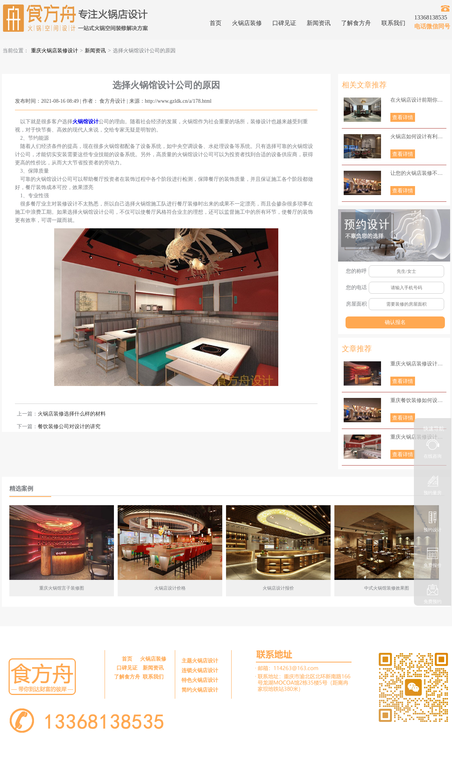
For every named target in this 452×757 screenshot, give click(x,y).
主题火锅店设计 (200, 661)
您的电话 (356, 287)
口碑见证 (284, 23)
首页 (216, 23)
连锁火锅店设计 (200, 670)
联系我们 (393, 23)
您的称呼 (356, 271)
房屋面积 (356, 304)
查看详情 (402, 117)
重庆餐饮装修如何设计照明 (418, 400)
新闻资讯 (319, 23)
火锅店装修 (247, 23)
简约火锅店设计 (200, 690)
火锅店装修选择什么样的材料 (72, 414)
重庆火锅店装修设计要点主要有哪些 (418, 364)
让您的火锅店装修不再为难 (418, 173)
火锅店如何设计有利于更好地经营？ (418, 136)
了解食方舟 (356, 23)
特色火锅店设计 (200, 680)
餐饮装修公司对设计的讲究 (69, 426)
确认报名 (395, 322)
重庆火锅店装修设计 (54, 50)
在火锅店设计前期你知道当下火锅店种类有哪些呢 (418, 100)
